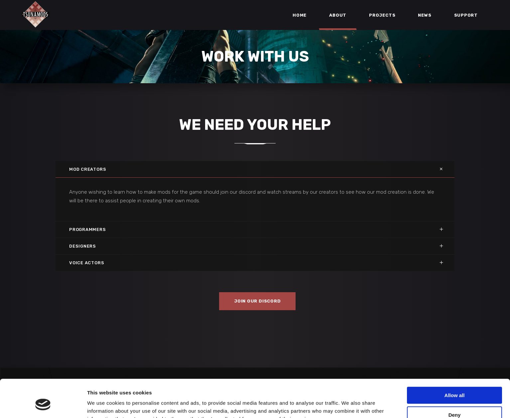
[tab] (255, 169)
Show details (102, 405)
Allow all (455, 363)
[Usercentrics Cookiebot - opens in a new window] (43, 405)
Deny (454, 382)
